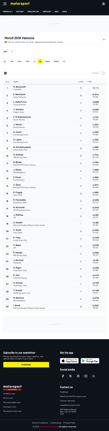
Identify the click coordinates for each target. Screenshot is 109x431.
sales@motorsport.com (70, 405)
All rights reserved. (68, 426)
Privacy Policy (69, 423)
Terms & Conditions (40, 423)
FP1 (11, 61)
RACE (56, 61)
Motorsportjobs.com (11, 402)
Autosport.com (9, 407)
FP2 (19, 61)
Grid (47, 61)
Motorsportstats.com (12, 411)
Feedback (64, 392)
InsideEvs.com (9, 393)
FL (64, 61)
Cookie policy (55, 423)
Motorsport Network (49, 426)
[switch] (98, 73)
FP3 (27, 61)
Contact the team (67, 400)
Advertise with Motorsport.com (73, 396)
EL (5, 61)
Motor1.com (8, 398)
